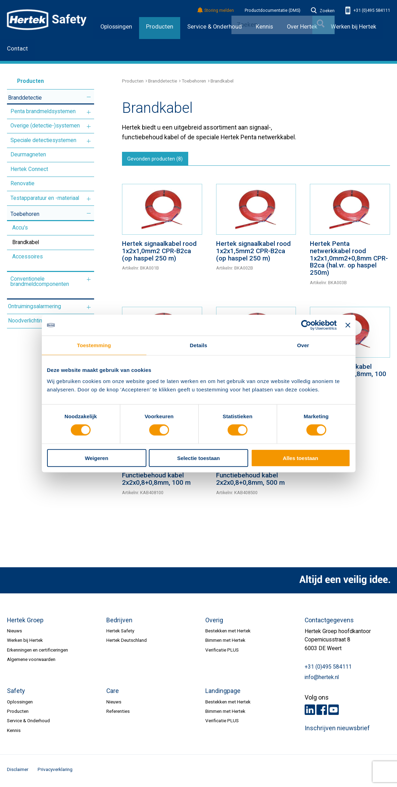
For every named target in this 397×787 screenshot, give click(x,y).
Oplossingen (116, 26)
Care (112, 692)
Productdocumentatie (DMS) (272, 10)
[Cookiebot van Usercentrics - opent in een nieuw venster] (306, 325)
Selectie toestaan (198, 458)
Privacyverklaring (55, 771)
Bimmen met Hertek (225, 642)
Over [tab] (303, 345)
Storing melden (216, 10)
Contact (17, 48)
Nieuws (14, 633)
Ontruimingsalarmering (34, 306)
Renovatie (22, 183)
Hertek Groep (25, 621)
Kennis (14, 732)
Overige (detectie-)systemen (45, 126)
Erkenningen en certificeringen (37, 651)
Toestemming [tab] (94, 345)
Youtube (333, 712)
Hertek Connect (29, 169)
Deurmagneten (28, 154)
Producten (159, 26)
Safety (16, 692)
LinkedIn (310, 712)
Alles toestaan (300, 458)
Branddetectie (25, 98)
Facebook (321, 712)
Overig (214, 621)
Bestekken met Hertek (228, 633)
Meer (88, 97)
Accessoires (27, 257)
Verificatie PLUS (222, 651)
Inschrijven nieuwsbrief (337, 730)
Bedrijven (119, 621)
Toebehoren (24, 214)
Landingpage (223, 692)
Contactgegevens (329, 621)
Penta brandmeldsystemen (43, 111)
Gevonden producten (157, 160)
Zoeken (322, 10)
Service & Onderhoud (214, 26)
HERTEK (46, 19)
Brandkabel (25, 242)
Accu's (20, 228)
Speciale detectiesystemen (43, 140)
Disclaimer (17, 771)
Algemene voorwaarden (31, 661)
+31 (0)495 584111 (367, 10)
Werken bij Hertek (353, 26)
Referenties (118, 713)
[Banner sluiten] (347, 325)
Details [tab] (198, 345)
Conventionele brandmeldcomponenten (39, 282)
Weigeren (96, 458)
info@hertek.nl (322, 679)
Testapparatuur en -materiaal (44, 198)
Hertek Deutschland (126, 642)
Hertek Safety (120, 633)
